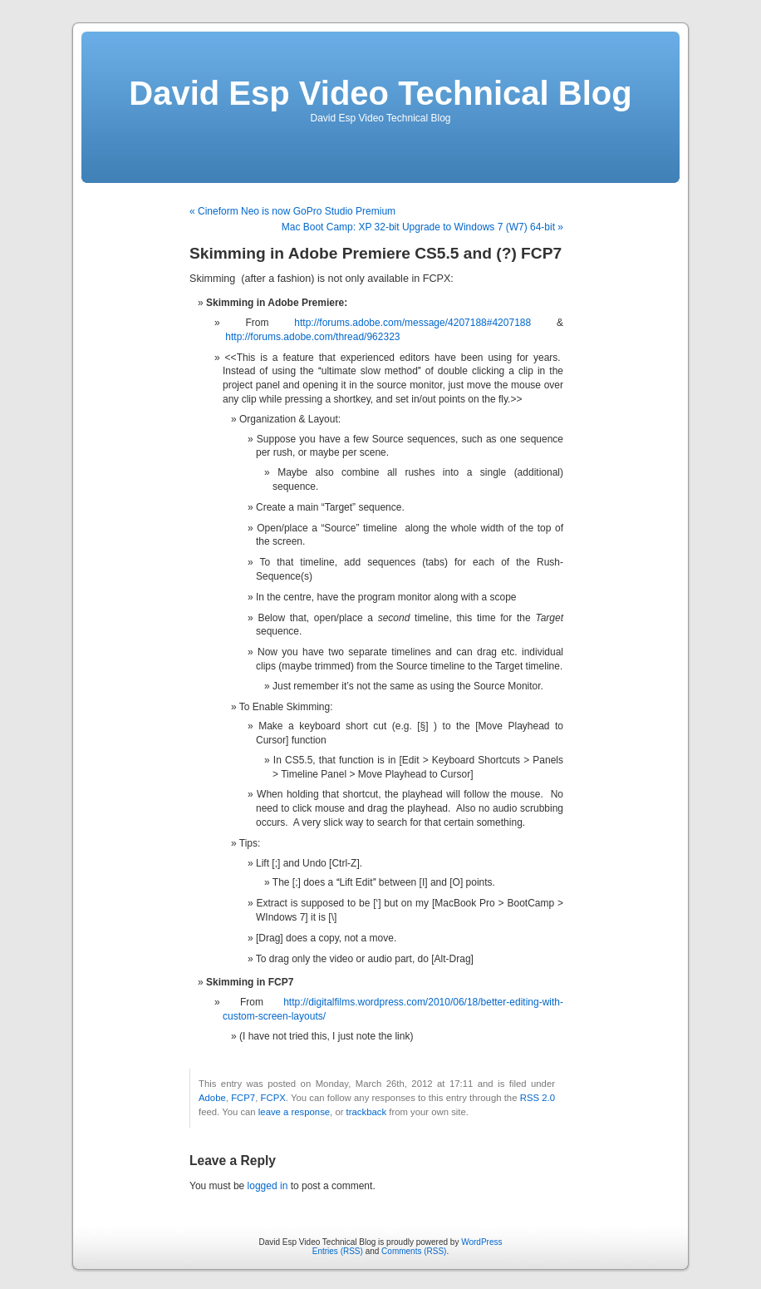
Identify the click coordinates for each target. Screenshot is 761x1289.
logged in (268, 1186)
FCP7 (243, 1098)
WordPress (481, 1242)
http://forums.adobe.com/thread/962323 (312, 337)
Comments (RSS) (413, 1251)
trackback (366, 1112)
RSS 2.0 (537, 1098)
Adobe (212, 1098)
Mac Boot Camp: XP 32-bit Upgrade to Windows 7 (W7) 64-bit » (422, 227)
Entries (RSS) (337, 1251)
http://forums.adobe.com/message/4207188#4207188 (412, 322)
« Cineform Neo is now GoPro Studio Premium (292, 211)
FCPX (273, 1098)
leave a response (294, 1112)
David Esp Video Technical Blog (380, 93)
